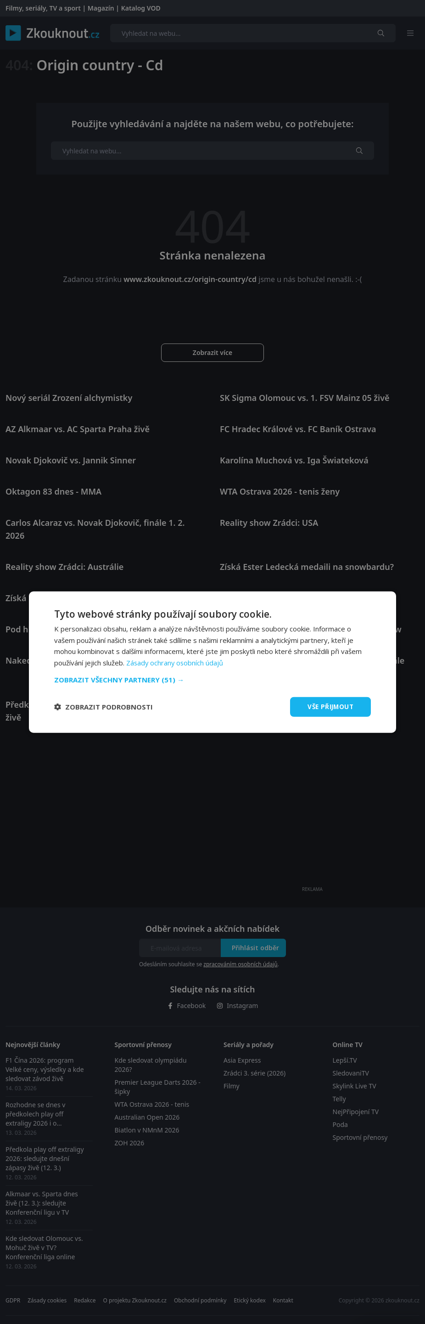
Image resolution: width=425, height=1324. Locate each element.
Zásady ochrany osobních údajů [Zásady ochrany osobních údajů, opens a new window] (175, 662)
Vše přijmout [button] (329, 706)
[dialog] (212, 662)
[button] (212, 679)
